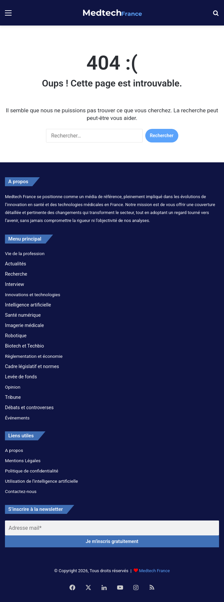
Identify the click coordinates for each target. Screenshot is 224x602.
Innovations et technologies (32, 294)
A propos (14, 450)
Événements (17, 417)
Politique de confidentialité (31, 470)
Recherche (16, 274)
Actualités (15, 263)
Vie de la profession (25, 253)
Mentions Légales (22, 460)
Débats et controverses (29, 407)
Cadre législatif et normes (32, 366)
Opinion (13, 387)
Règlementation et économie (34, 356)
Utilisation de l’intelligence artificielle (41, 481)
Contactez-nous (20, 491)
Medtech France (154, 570)
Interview (14, 284)
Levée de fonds (21, 376)
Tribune (13, 397)
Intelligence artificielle (28, 304)
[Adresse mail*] (112, 527)
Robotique (15, 335)
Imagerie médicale (24, 325)
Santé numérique (23, 315)
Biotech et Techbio (24, 346)
